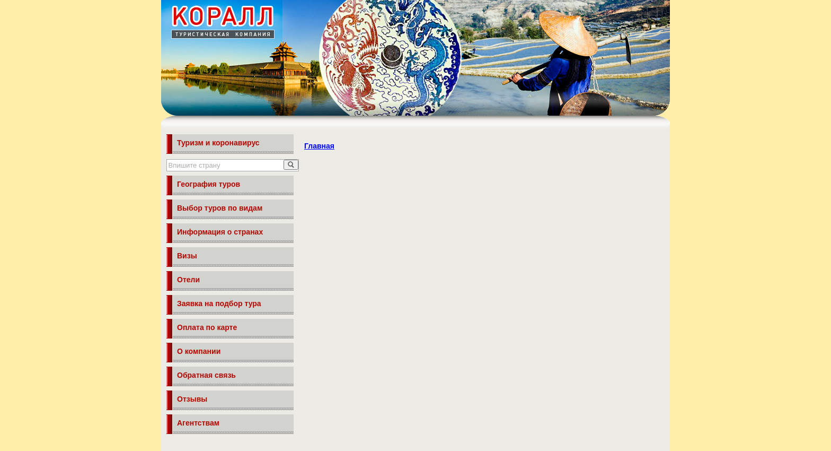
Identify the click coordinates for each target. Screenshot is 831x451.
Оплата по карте (207, 327)
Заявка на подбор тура (219, 303)
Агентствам (198, 423)
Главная (319, 146)
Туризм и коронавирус (218, 142)
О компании (198, 351)
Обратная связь (206, 375)
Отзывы (192, 399)
